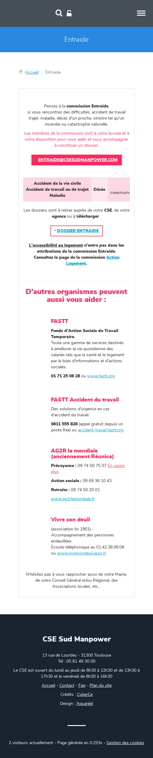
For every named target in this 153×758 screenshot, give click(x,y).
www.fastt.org (101, 376)
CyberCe (85, 694)
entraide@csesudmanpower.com (78, 160)
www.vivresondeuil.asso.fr (81, 553)
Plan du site (101, 685)
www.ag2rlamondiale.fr (73, 499)
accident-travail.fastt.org (100, 430)
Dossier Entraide (78, 231)
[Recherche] (59, 13)
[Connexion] (69, 13)
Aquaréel (84, 704)
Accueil (32, 72)
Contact (66, 685)
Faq (81, 685)
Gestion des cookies (125, 743)
